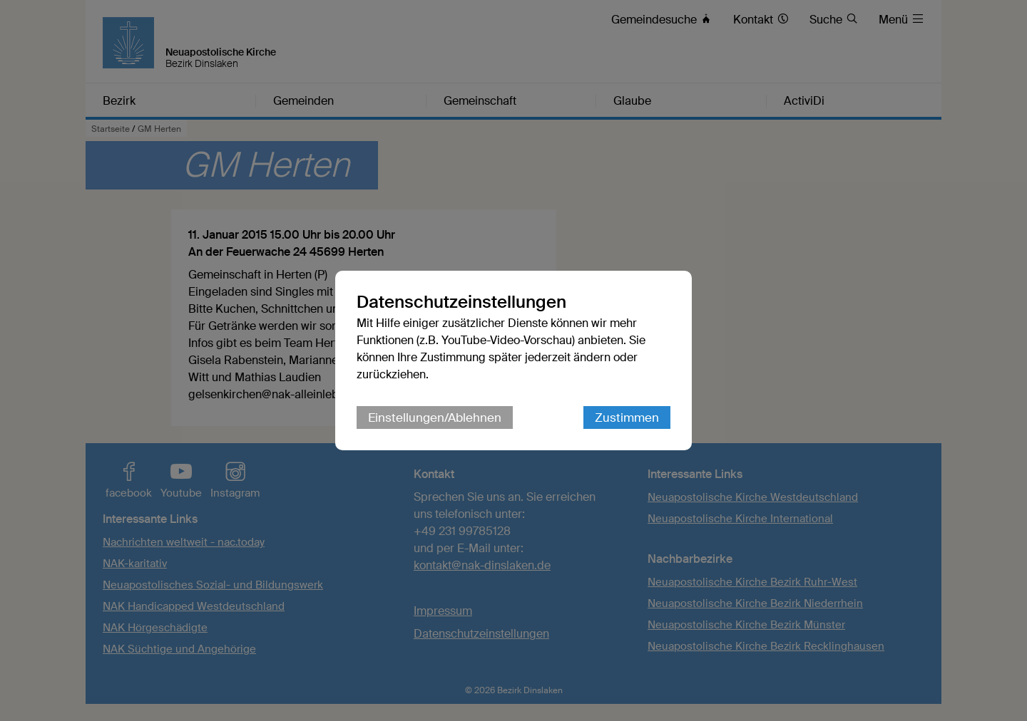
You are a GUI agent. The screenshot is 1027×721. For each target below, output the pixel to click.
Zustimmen (627, 417)
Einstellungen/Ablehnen (434, 417)
